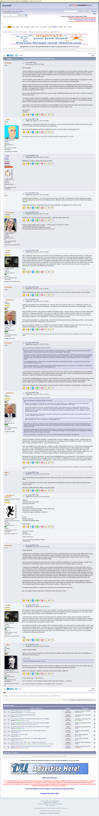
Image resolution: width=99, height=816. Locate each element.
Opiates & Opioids (25, 720)
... (14, 55)
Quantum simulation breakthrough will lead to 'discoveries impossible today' (31, 746)
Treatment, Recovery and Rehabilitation (29, 724)
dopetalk (6, 5)
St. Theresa (10, 212)
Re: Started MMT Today (32, 119)
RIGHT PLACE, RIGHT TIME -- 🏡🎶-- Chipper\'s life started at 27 (28, 742)
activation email (15, 13)
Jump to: (65, 699)
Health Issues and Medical (31, 712)
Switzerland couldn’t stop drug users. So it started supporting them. (29, 730)
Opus (8, 645)
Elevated (78, 716)
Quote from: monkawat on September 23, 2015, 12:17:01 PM (36, 397)
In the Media (20, 740)
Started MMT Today (30, 62)
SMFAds (40, 803)
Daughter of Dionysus (9, 496)
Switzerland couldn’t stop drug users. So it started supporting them (28, 738)
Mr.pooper (78, 736)
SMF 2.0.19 (43, 801)
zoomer (17, 716)
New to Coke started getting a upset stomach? (23, 715)
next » (94, 53)
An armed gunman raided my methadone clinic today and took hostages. (30, 718)
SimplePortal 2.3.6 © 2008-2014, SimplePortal (49, 813)
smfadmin (18, 747)
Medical (20, 716)
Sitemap (51, 803)
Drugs (23, 728)
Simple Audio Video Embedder (50, 802)
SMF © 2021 (49, 801)
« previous (90, 53)
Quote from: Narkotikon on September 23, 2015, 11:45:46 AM (36, 347)
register (21, 11)
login (16, 11)
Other (19, 736)
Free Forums (46, 803)
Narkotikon (10, 300)
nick (7, 156)
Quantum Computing (24, 747)
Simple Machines (56, 801)
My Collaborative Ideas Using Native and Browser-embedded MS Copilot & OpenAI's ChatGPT (36, 743)
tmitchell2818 (19, 720)
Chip (77, 724)
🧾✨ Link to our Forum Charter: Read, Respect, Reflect (72, 16)
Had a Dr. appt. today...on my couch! (20, 711)
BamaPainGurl (19, 712)
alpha (8, 119)
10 (16, 55)
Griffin (8, 250)
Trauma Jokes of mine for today (19, 734)
